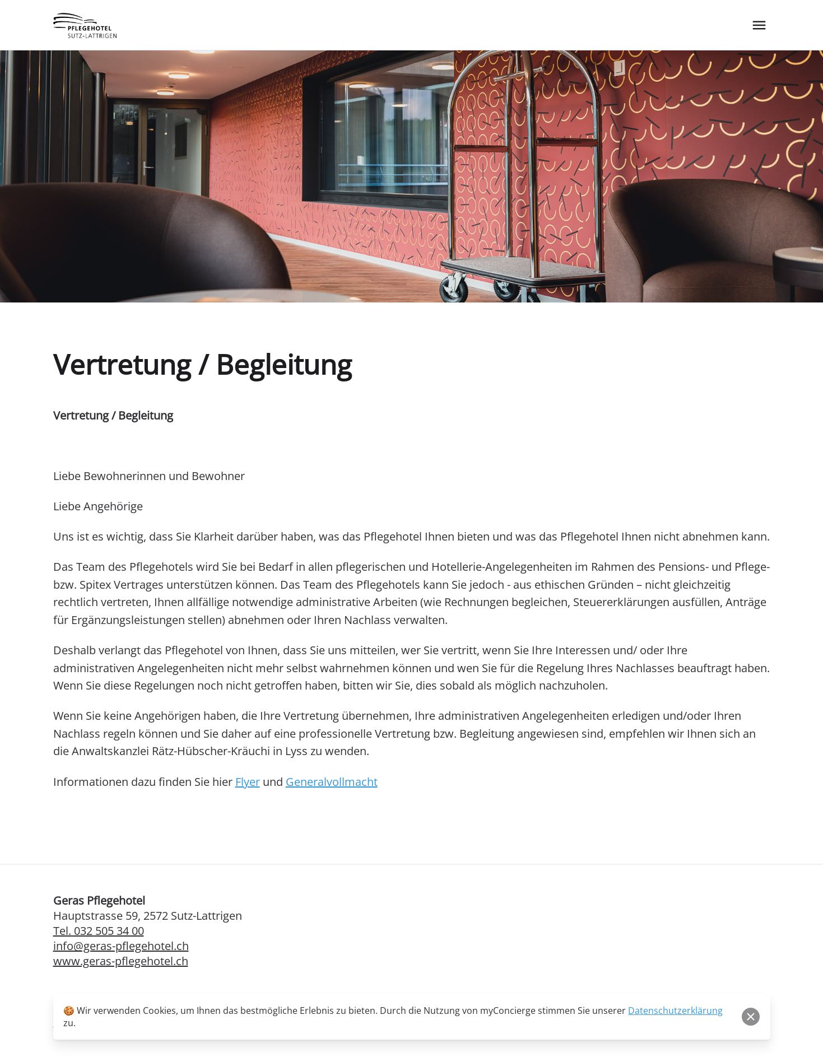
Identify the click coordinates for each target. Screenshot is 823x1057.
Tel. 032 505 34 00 (98, 930)
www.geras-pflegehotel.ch (120, 960)
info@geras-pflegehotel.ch (121, 945)
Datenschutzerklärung (675, 1010)
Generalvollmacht (332, 781)
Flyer (247, 781)
